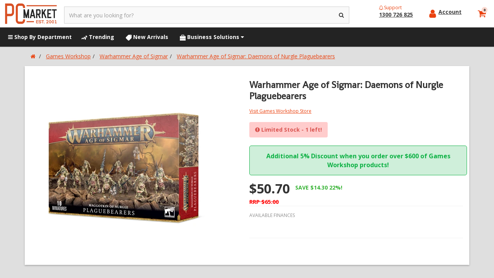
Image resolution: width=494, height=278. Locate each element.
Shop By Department (40, 37)
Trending (97, 37)
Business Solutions (212, 37)
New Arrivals (147, 37)
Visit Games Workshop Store (280, 111)
